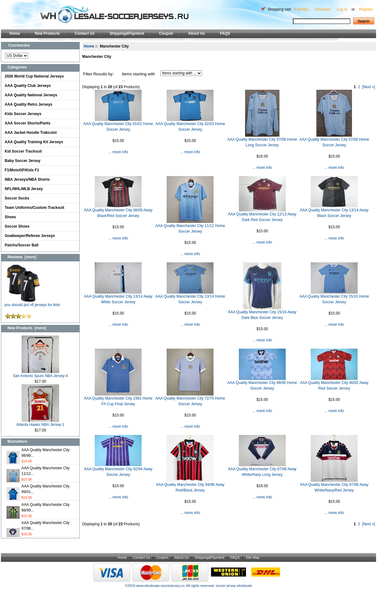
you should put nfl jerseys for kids (32, 303)
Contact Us (84, 33)
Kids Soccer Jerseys (23, 114)
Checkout (323, 9)
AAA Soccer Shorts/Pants (27, 123)
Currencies (19, 45)
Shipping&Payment (127, 33)
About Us (196, 33)
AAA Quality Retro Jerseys (28, 104)
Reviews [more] (22, 257)
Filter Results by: (98, 74)
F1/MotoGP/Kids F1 (22, 170)
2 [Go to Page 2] (359, 87)
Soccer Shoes (17, 226)
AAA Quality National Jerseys (31, 95)
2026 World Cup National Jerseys (34, 76)
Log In (342, 9)
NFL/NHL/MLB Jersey (24, 189)
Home (14, 33)
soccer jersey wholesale (233, 585)
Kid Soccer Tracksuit (23, 151)
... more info (118, 152)
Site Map (252, 557)
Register (366, 9)
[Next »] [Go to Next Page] (368, 87)
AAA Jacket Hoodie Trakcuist (31, 132)
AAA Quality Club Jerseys (28, 85)
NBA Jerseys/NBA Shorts (27, 179)
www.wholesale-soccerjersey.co (160, 585)
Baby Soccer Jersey (22, 161)
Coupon (166, 33)
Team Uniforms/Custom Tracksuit (34, 207)
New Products (47, 33)
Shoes (10, 217)
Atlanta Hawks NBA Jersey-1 (40, 422)
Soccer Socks (17, 198)
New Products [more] (27, 328)
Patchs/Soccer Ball (21, 245)
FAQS (225, 33)
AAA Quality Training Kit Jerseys (34, 142)
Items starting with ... (138, 77)
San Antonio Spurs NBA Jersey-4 (40, 374)
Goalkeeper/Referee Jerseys (30, 236)
